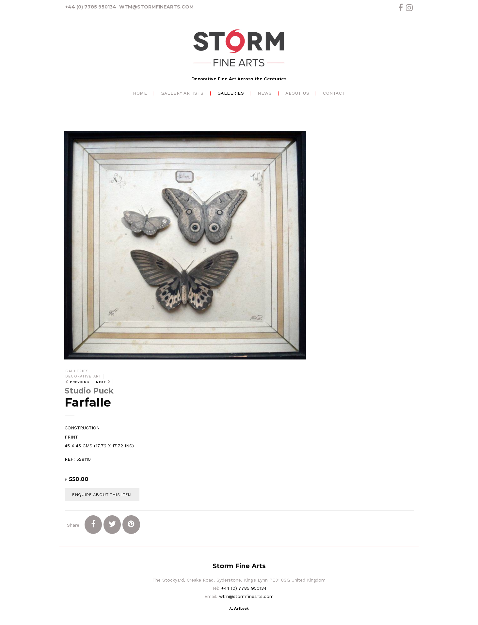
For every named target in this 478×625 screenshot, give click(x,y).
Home (140, 93)
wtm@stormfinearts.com (156, 7)
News (265, 93)
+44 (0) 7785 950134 (90, 7)
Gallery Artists (182, 93)
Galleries (230, 93)
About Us (297, 93)
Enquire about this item (102, 494)
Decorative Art (83, 376)
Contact (334, 93)
